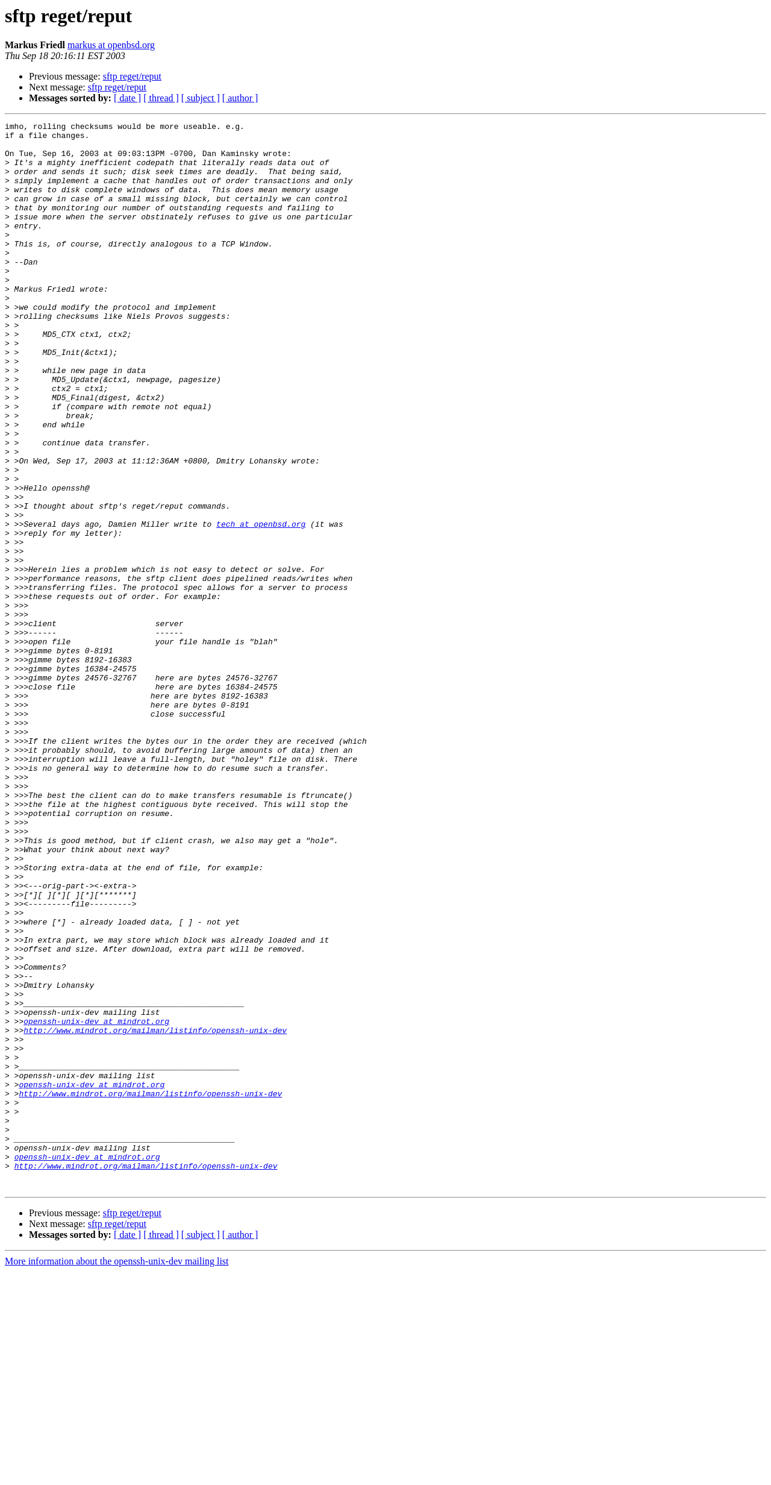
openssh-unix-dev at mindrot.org (96, 1201)
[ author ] (240, 98)
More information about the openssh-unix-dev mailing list (117, 1474)
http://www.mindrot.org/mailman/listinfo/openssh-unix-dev (155, 1212)
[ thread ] (161, 98)
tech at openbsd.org (260, 605)
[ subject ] (200, 98)
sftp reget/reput (132, 76)
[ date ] (127, 98)
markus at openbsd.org (111, 45)
